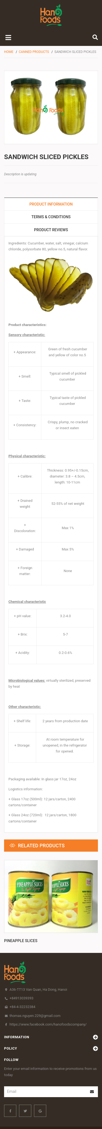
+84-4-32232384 (22, 975)
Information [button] (51, 1005)
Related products (41, 845)
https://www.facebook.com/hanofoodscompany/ (48, 992)
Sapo (53, 1120)
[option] (51, 886)
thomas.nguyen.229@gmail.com (35, 984)
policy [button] (51, 1016)
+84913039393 (21, 966)
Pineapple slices (20, 909)
